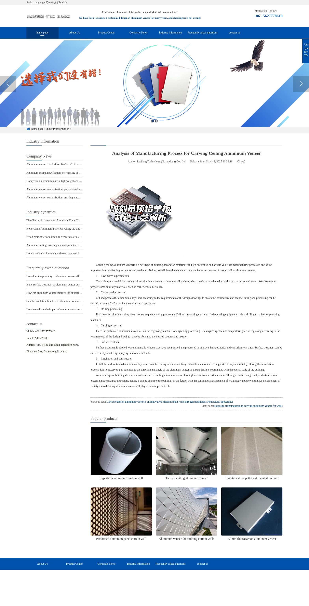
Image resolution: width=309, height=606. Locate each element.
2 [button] (156, 129)
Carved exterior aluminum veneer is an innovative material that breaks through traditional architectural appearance (170, 401)
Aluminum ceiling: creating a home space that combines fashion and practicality (70, 245)
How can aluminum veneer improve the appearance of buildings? (62, 292)
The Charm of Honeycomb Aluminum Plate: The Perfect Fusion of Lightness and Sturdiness (77, 220)
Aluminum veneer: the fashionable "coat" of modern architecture (62, 164)
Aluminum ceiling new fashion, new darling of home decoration (61, 172)
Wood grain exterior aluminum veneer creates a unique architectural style (66, 236)
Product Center (106, 32)
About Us (74, 32)
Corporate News (138, 32)
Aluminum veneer (123, 264)
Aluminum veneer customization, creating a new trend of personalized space (68, 197)
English (63, 2)
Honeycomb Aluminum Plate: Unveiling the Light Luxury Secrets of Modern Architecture (76, 228)
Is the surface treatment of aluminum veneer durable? (55, 284)
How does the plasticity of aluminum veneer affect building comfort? (64, 276)
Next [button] (301, 92)
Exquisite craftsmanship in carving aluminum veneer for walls (248, 405)
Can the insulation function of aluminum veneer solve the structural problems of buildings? (76, 301)
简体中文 (51, 2)
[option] (154, 91)
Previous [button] (8, 92)
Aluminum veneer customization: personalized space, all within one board (67, 189)
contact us (234, 32)
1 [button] (153, 129)
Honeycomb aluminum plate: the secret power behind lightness (61, 253)
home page (42, 32)
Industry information (170, 32)
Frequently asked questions (203, 32)
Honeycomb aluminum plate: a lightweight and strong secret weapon (64, 181)
